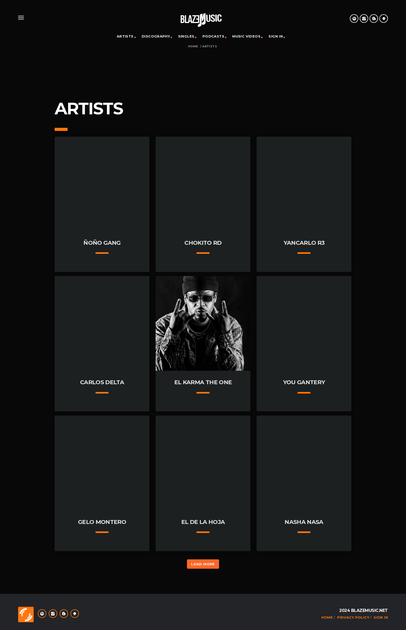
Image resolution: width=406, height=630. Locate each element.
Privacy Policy (353, 617)
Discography (156, 36)
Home (193, 46)
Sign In (276, 36)
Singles (186, 36)
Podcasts (213, 36)
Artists (125, 36)
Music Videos (246, 36)
